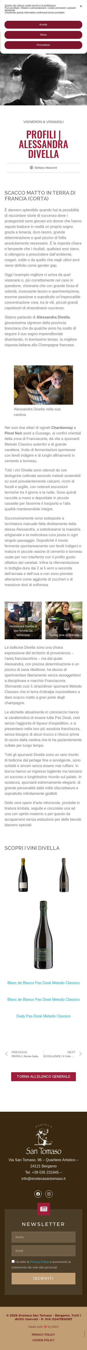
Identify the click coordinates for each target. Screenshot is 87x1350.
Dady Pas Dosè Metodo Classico (43, 1016)
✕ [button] (81, 6)
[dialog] (43, 27)
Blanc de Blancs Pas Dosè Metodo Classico (43, 983)
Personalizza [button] (43, 45)
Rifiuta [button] (43, 35)
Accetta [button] (43, 24)
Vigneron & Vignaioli (43, 122)
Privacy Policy (40, 1262)
